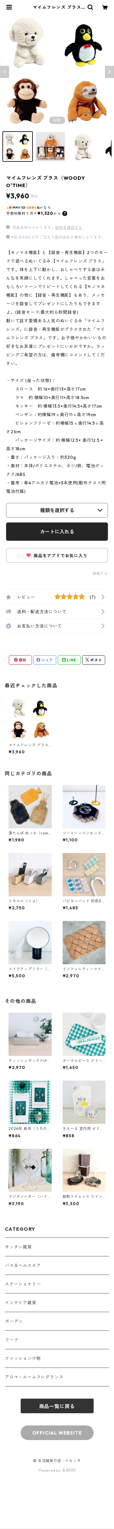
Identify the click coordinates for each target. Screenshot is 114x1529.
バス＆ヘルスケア (23, 1265)
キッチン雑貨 (18, 1247)
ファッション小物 (23, 1358)
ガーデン (14, 1321)
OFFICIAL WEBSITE (57, 1433)
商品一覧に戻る (57, 1406)
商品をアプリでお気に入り (56, 555)
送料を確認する (68, 227)
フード (11, 1340)
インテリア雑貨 (20, 1302)
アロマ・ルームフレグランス (34, 1377)
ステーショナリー (23, 1284)
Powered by (57, 1470)
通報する (100, 573)
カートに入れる (57, 532)
